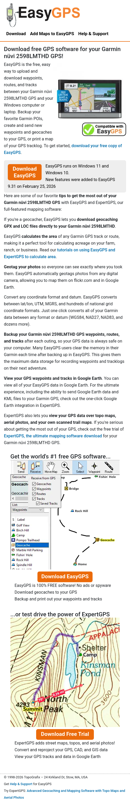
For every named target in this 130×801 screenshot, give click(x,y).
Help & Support (21, 784)
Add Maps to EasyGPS (52, 33)
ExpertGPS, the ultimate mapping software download (53, 435)
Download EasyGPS (25, 172)
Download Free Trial (65, 734)
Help (93, 33)
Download (16, 33)
